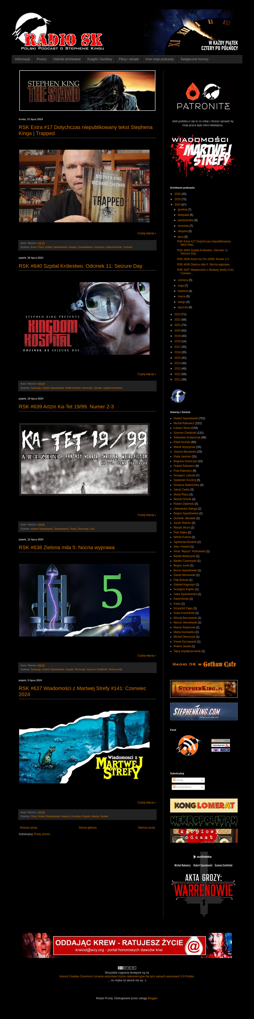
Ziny (92, 528)
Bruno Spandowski (185, 570)
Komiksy (76, 816)
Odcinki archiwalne (67, 59)
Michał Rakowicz (184, 423)
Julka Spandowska (185, 594)
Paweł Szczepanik (185, 641)
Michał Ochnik (182, 499)
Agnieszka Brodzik (185, 542)
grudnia (183, 209)
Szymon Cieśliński (97, 669)
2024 (178, 204)
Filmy (41, 247)
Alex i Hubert (182, 546)
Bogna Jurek (181, 565)
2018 (178, 341)
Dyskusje (36, 387)
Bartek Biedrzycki (184, 556)
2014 (178, 363)
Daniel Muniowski (184, 575)
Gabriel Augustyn (184, 584)
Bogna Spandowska (186, 513)
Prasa (73, 528)
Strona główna (88, 827)
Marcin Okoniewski (185, 622)
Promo (41, 59)
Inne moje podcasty (159, 59)
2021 (178, 325)
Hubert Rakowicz (184, 465)
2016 (178, 352)
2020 (178, 330)
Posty (178, 780)
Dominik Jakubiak (185, 518)
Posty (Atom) (42, 834)
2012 (178, 374)
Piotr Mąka (180, 532)
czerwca (183, 280)
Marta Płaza (181, 494)
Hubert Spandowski (56, 247)
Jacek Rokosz (182, 523)
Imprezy (65, 816)
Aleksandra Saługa (185, 508)
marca (182, 296)
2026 (178, 194)
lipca (181, 236)
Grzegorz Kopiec (184, 589)
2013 (178, 368)
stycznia (183, 307)
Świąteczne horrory (195, 59)
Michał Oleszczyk (184, 636)
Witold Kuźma (182, 537)
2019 (178, 336)
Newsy (95, 816)
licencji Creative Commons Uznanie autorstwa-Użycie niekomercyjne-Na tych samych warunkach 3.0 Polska (127, 976)
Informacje (22, 59)
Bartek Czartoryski (185, 560)
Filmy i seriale (129, 59)
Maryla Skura (182, 527)
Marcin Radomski (184, 627)
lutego (182, 302)
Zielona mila (115, 669)
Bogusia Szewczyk (185, 461)
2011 (178, 379)
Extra (34, 247)
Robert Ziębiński (184, 503)
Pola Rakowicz (183, 470)
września (184, 225)
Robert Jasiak (182, 646)
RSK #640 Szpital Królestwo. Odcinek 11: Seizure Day (80, 266)
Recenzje (87, 387)
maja (181, 285)
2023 (178, 314)
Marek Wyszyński (184, 447)
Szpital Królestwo (113, 387)
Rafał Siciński (73, 387)
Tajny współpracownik (187, 651)
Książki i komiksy (99, 59)
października (186, 220)
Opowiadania (85, 247)
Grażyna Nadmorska (186, 485)
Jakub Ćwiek (181, 489)
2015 (178, 357)
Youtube (127, 247)
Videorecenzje (114, 247)
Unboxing (99, 247)
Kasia (177, 603)
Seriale (98, 387)
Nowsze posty (28, 827)
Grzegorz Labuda (184, 475)
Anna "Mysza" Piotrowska (190, 551)
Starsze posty (146, 827)
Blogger (152, 998)
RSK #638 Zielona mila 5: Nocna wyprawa (67, 547)
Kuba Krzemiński (184, 613)
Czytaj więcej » (146, 233)
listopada (184, 215)
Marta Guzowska (184, 632)
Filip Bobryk (181, 580)
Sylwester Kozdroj (185, 480)
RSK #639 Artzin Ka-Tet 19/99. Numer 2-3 (66, 407)
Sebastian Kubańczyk (187, 437)
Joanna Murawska (185, 451)
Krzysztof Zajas (183, 608)
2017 (178, 347)
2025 (178, 199)
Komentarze (182, 787)
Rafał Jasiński (182, 456)
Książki (72, 247)
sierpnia (183, 231)
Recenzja (83, 528)
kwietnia (183, 291)
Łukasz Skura (182, 428)
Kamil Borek (181, 598)
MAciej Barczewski (185, 618)
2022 (178, 319)
